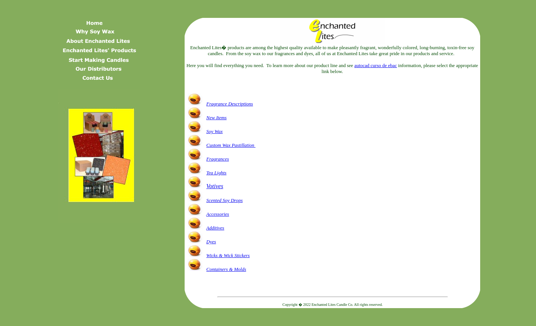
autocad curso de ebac (375, 65)
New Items (216, 117)
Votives (214, 186)
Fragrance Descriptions (229, 104)
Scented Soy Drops (224, 200)
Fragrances (217, 159)
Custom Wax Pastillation (230, 145)
